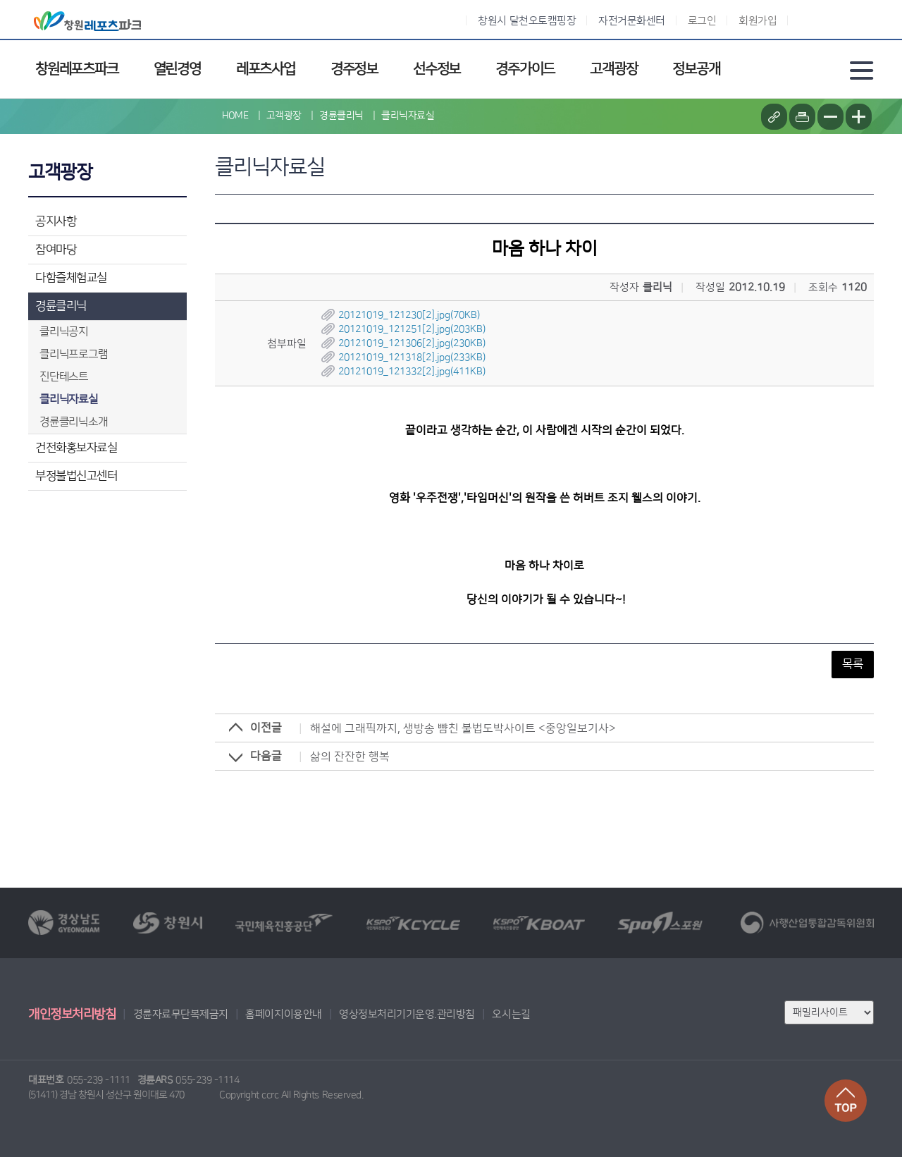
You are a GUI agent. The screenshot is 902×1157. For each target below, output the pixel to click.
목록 (852, 664)
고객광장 (613, 69)
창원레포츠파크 (76, 69)
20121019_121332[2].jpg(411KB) (412, 371)
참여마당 (55, 249)
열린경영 (177, 69)
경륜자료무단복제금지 (180, 1014)
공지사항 (55, 221)
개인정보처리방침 (72, 1015)
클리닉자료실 (407, 115)
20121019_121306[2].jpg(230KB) (412, 343)
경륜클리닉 (61, 306)
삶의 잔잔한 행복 (350, 756)
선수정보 (436, 69)
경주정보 (354, 69)
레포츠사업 (265, 69)
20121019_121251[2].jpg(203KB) (412, 329)
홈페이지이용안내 (283, 1014)
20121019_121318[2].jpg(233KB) (412, 357)
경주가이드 (525, 69)
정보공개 (695, 69)
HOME (235, 115)
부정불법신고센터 (76, 476)
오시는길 (511, 1014)
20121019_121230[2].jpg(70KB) (409, 315)
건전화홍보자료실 (76, 447)
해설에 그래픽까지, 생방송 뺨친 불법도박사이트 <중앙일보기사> (463, 728)
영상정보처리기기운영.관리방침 (407, 1014)
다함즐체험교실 (71, 277)
